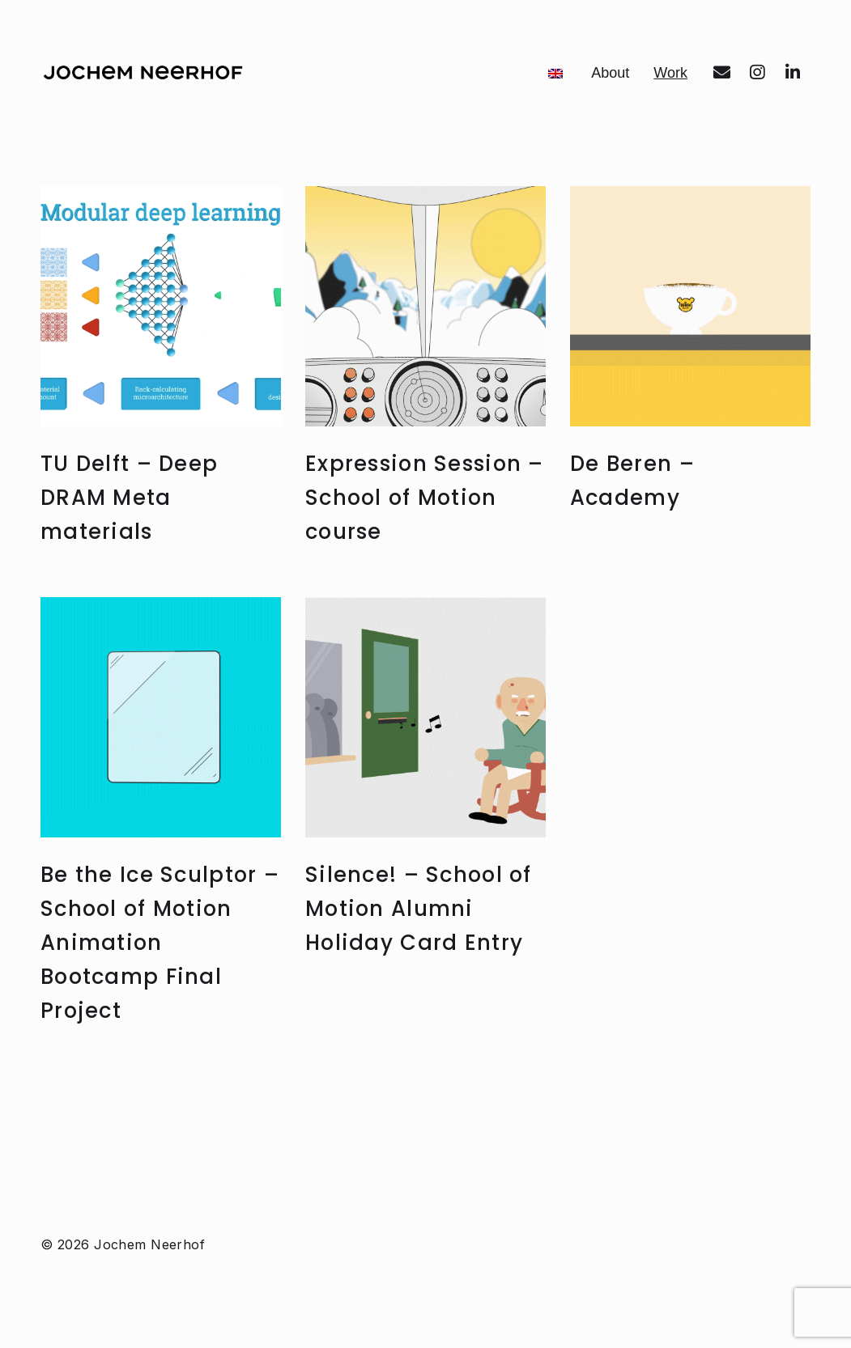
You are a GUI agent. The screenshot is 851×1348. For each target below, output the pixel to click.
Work (679, 171)
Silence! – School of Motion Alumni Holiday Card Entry (421, 1008)
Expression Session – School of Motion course (423, 597)
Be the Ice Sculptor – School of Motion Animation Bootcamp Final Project (157, 1042)
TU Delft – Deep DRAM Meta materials (135, 597)
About (678, 108)
